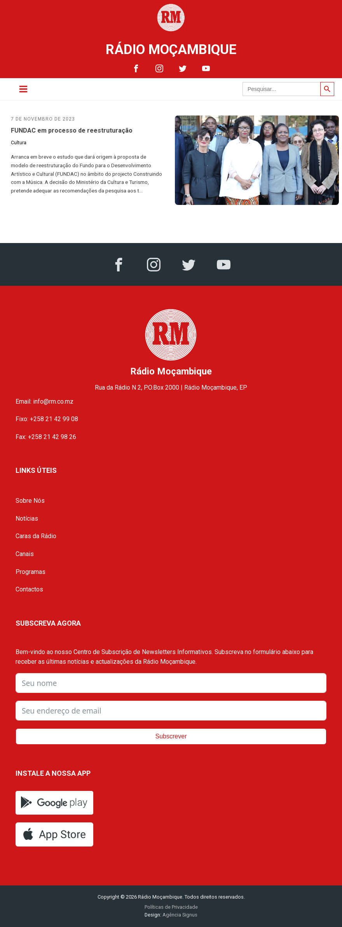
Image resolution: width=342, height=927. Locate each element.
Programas (30, 571)
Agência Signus (179, 915)
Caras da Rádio (36, 536)
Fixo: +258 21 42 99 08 (47, 419)
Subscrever (171, 736)
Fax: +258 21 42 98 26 (46, 437)
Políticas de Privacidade (171, 907)
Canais (25, 554)
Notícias (27, 518)
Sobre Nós (30, 500)
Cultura (18, 142)
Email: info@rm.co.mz (44, 401)
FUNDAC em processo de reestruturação (72, 130)
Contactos (29, 589)
